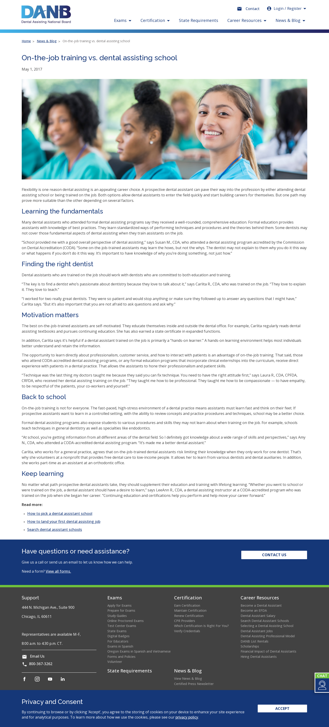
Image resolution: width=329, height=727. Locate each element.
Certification (188, 598)
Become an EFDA (254, 610)
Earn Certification (187, 605)
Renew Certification (189, 616)
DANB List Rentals (254, 641)
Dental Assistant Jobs (257, 631)
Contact (253, 8)
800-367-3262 (40, 663)
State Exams (117, 631)
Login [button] (284, 8)
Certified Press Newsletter (194, 684)
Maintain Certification (190, 610)
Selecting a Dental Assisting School (267, 626)
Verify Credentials (187, 631)
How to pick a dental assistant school (59, 513)
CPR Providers (184, 621)
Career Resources (260, 598)
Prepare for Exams (121, 610)
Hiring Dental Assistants (259, 656)
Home (26, 41)
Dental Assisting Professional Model (268, 636)
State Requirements (198, 20)
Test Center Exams (121, 626)
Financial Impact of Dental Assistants (268, 651)
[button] (322, 685)
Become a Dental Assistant (261, 605)
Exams (114, 598)
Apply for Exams (119, 605)
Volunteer (114, 661)
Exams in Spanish (120, 646)
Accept (282, 708)
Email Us (37, 656)
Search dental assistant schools (54, 529)
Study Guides (117, 616)
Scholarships (250, 646)
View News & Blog (188, 678)
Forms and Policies (121, 656)
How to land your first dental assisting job (63, 521)
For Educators (117, 641)
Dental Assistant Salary (258, 616)
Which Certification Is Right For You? (201, 626)
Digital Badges (118, 636)
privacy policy (186, 717)
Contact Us (274, 554)
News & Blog (47, 41)
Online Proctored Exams (125, 621)
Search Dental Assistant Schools (265, 621)
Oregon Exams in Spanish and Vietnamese (139, 651)
